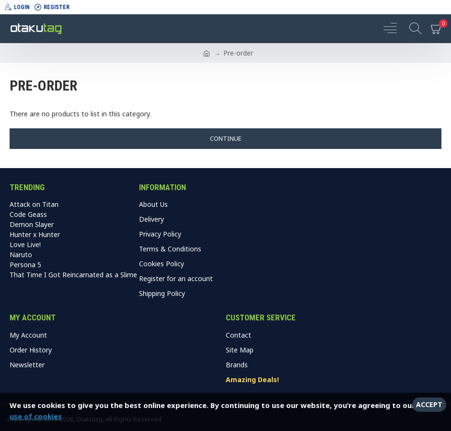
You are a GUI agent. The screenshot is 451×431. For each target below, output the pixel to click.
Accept (429, 404)
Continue (226, 138)
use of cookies (36, 416)
